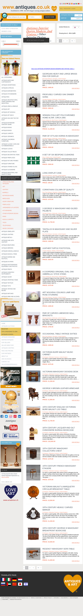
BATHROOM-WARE (8, 195)
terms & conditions (36, 597)
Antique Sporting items (10, 280)
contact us (5, 361)
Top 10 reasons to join (9, 331)
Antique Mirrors (7, 248)
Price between (7, 36)
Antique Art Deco (8, 115)
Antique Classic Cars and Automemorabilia (10, 144)
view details (75, 88)
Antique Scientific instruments (8, 273)
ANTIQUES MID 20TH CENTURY (8, 241)
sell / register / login (67, 8)
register (5, 329)
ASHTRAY (5, 189)
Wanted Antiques (8, 340)
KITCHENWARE (7, 210)
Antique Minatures (8, 245)
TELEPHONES (7, 225)
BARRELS (5, 192)
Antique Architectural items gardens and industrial (10, 101)
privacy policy (48, 597)
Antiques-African (8, 88)
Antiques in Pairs (7, 261)
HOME (3, 323)
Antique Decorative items (11, 154)
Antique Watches (7, 293)
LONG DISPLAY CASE (51, 173)
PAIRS (4, 216)
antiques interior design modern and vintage (39, 31)
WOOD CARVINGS (8, 228)
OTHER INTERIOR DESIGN (10, 213)
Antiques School (7, 334)
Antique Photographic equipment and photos (9, 265)
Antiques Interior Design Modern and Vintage (10, 178)
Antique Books (7, 127)
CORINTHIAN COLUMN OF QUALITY (58, 190)
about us (5, 356)
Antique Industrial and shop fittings (10, 173)
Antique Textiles (7, 283)
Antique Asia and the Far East (10, 119)
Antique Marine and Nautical (8, 257)
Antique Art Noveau (8, 112)
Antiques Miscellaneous (10, 251)
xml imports (64, 597)
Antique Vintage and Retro (9, 289)
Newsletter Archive (15, 599)
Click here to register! (10, 28)
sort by (63, 18)
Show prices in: (64, 27)
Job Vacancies (6, 359)
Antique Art (6, 109)
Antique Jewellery (8, 231)
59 (72, 41)
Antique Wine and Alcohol (11, 296)
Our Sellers (6, 342)
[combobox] (35, 17)
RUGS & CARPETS (8, 219)
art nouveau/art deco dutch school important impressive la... (11, 475)
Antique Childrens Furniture (8, 140)
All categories (7, 77)
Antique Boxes (7, 130)
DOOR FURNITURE (8, 201)
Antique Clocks (7, 148)
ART (4, 186)
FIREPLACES (6, 204)
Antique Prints (7, 269)
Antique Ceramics (8, 136)
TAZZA (4, 222)
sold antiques (74, 597)
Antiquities (5, 97)
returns (56, 597)
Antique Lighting (7, 234)
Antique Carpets (7, 133)
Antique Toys (6, 286)
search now (49, 17)
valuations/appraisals (9, 364)
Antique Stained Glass (9, 166)
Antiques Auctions (8, 326)
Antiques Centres (8, 348)
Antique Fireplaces (8, 157)
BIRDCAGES (6, 198)
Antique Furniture (8, 163)
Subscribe (5, 599)
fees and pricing (7, 351)
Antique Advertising (9, 85)
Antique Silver (7, 277)
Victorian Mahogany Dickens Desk (60, 372)
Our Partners (6, 353)
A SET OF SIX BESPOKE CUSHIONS (58, 155)
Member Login (6, 31)
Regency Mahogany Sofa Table (58, 549)
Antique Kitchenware (9, 94)
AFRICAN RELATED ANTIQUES (8, 182)
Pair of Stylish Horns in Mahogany (60, 136)
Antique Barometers (9, 91)
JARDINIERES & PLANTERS (11, 207)
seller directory (8, 345)
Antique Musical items (9, 254)
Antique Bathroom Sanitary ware (8, 123)
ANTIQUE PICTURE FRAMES (10, 160)
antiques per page (67, 15)
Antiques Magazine (8, 337)
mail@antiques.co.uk (22, 597)
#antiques (11, 420)
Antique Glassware (8, 169)
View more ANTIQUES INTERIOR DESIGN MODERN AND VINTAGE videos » (52, 69)
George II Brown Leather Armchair (60, 388)
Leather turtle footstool (56, 248)
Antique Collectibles (9, 151)
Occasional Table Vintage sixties (59, 334)
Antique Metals (7, 237)
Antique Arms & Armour (10, 106)
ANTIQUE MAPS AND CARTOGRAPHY (8, 81)
